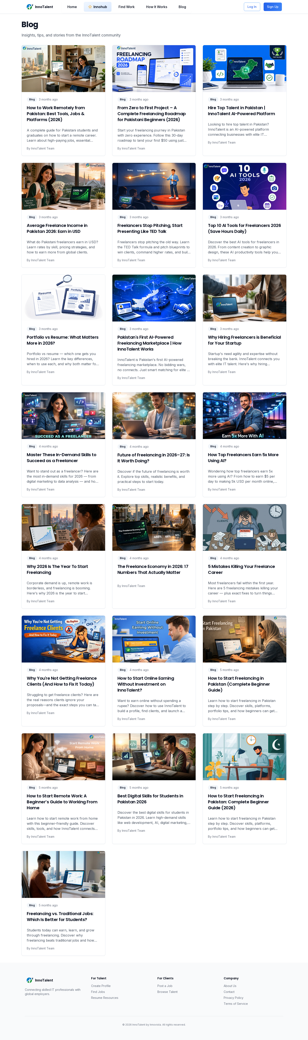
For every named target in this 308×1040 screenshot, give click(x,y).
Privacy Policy (233, 997)
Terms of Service (236, 1003)
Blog (182, 7)
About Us (230, 986)
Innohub (97, 7)
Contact (229, 992)
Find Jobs (98, 992)
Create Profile (101, 986)
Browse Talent (167, 992)
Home (72, 7)
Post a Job (164, 986)
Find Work (127, 7)
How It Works (156, 7)
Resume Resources (104, 997)
